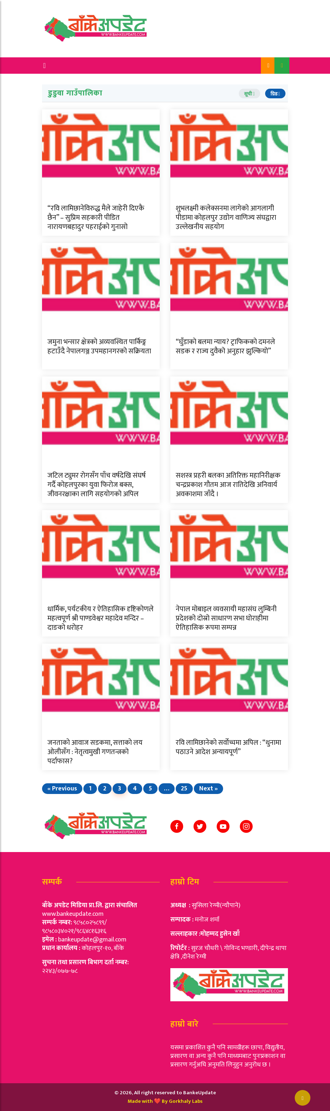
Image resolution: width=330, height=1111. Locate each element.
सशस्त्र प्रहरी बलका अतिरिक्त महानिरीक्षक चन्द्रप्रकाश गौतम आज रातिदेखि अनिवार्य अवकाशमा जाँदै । (228, 484)
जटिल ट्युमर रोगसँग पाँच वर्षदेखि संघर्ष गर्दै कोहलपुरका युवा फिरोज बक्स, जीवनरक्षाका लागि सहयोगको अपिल (96, 484)
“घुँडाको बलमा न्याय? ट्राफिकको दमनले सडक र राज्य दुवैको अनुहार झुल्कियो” (225, 346)
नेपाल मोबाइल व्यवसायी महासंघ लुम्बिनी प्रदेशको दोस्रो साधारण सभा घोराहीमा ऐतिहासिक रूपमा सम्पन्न (226, 618)
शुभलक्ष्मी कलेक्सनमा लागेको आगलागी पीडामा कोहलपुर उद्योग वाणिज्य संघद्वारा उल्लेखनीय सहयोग (226, 217)
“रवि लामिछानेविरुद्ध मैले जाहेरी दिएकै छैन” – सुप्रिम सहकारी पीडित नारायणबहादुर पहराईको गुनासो (95, 217)
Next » (208, 788)
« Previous (62, 788)
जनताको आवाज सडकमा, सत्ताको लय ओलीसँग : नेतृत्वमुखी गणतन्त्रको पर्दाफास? (95, 752)
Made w (137, 1101)
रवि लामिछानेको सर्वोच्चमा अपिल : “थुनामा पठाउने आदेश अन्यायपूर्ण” (228, 747)
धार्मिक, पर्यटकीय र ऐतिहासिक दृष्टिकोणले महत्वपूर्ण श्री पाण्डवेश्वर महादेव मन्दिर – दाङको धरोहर (100, 618)
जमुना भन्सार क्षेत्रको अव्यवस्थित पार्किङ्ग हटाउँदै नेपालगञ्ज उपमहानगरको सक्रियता (99, 346)
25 (184, 788)
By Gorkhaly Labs (182, 1101)
